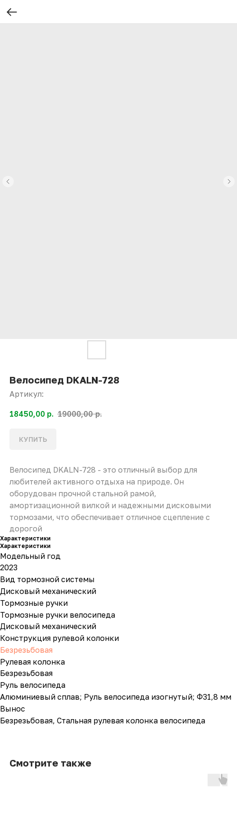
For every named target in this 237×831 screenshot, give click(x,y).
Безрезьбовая (26, 650)
